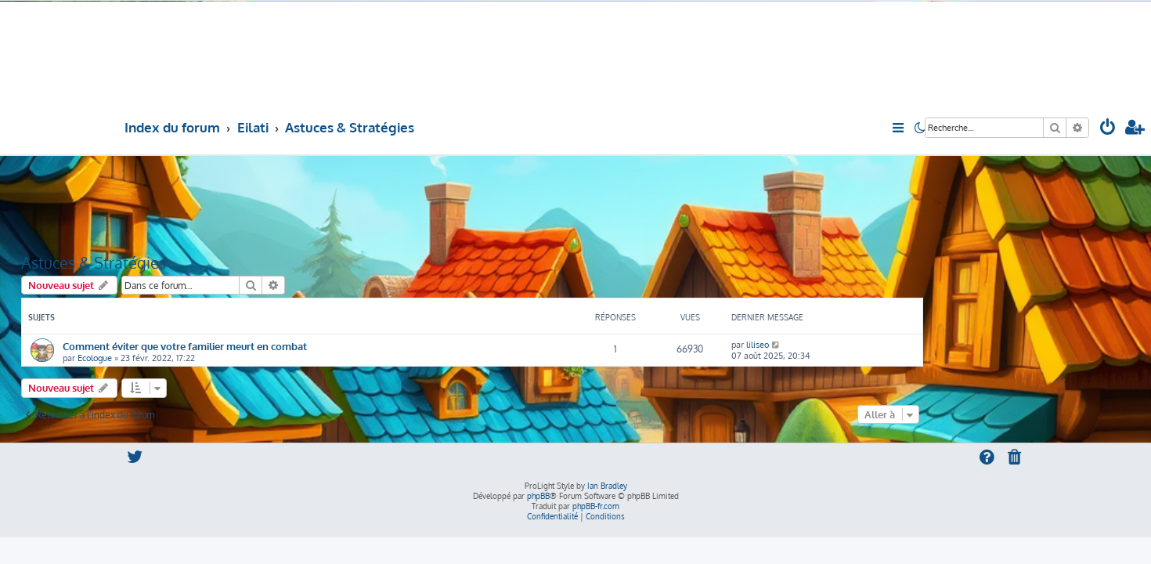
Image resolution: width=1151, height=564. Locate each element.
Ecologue (95, 357)
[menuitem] (1108, 128)
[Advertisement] (472, 203)
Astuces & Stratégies (93, 262)
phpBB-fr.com (595, 506)
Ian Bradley (607, 485)
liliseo (757, 344)
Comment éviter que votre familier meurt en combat (185, 345)
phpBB (538, 496)
